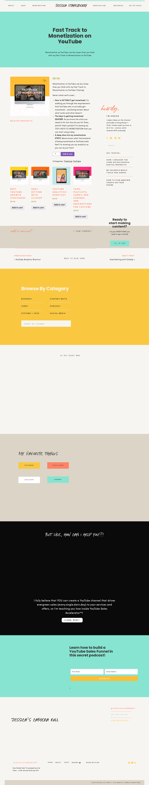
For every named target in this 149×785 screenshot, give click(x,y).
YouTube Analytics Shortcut (28, 260)
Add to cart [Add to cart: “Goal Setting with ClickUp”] (38, 208)
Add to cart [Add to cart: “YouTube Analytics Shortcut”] (59, 205)
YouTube (77, 161)
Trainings (68, 161)
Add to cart (67, 154)
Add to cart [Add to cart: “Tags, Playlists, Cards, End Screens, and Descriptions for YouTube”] (80, 217)
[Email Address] (121, 671)
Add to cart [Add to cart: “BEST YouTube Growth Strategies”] (17, 208)
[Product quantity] (56, 154)
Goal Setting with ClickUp (121, 260)
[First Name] (87, 671)
